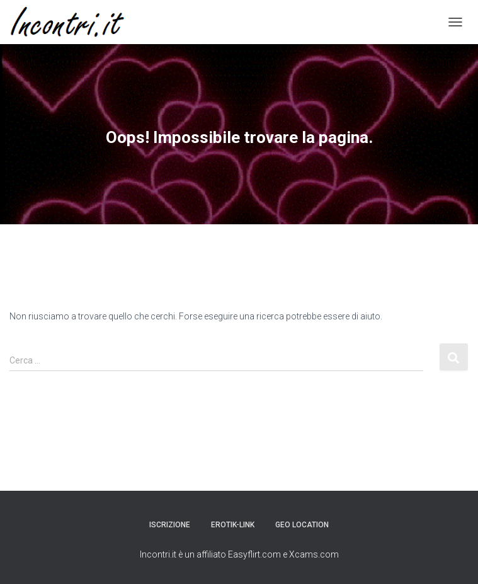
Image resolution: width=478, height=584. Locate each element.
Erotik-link (232, 524)
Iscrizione (169, 524)
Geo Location (302, 524)
